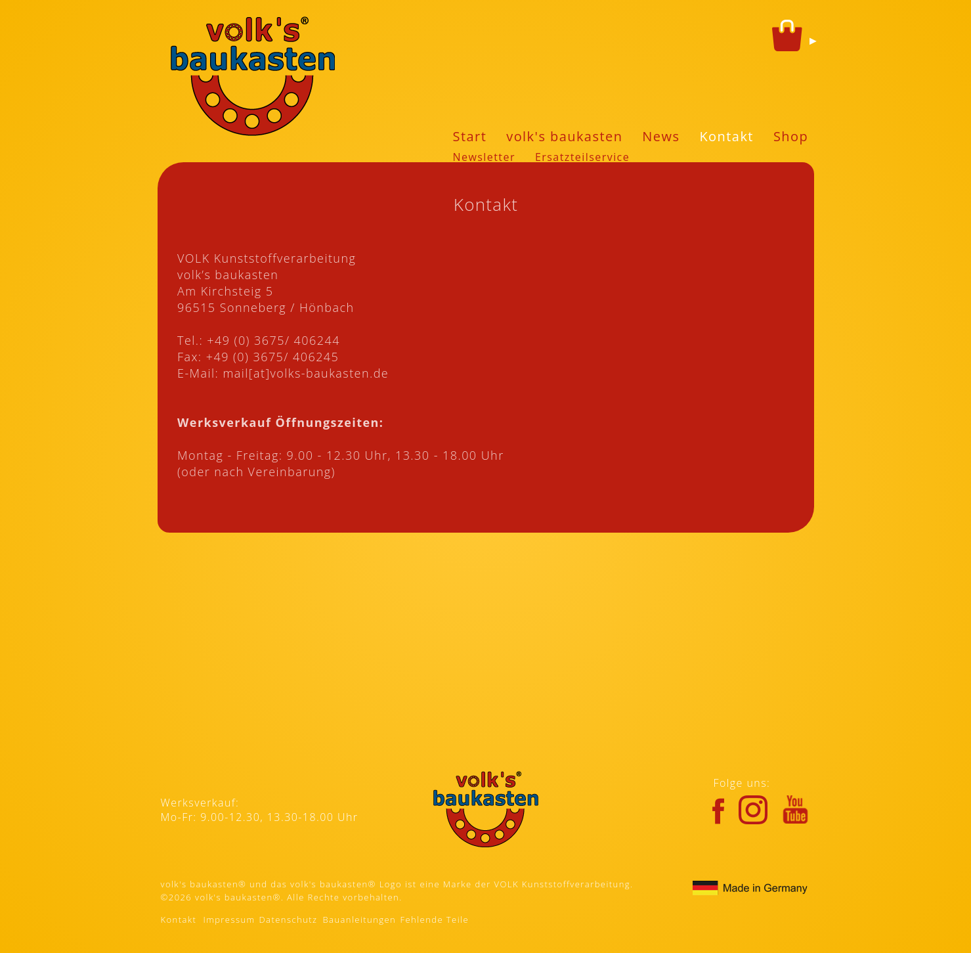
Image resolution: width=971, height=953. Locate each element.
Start (470, 136)
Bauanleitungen (360, 919)
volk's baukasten (564, 136)
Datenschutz (288, 919)
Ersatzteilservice (582, 157)
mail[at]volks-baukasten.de (306, 373)
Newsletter (484, 157)
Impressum (229, 919)
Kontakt (726, 136)
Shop (790, 136)
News (661, 136)
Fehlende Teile (434, 919)
